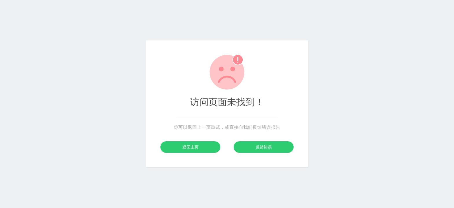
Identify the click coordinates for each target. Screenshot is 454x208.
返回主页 (190, 147)
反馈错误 (264, 147)
